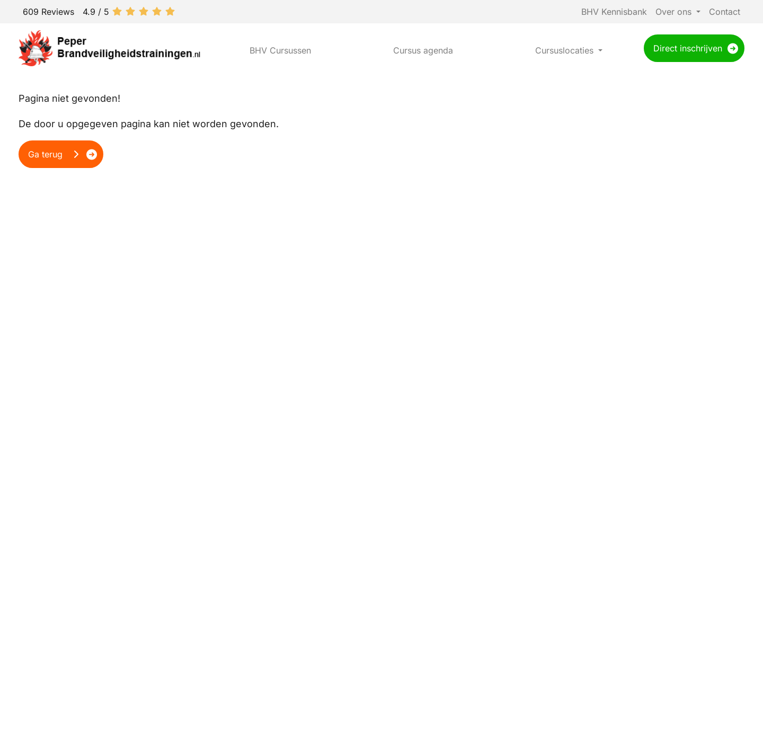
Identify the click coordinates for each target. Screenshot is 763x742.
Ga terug (54, 154)
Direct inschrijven (687, 48)
